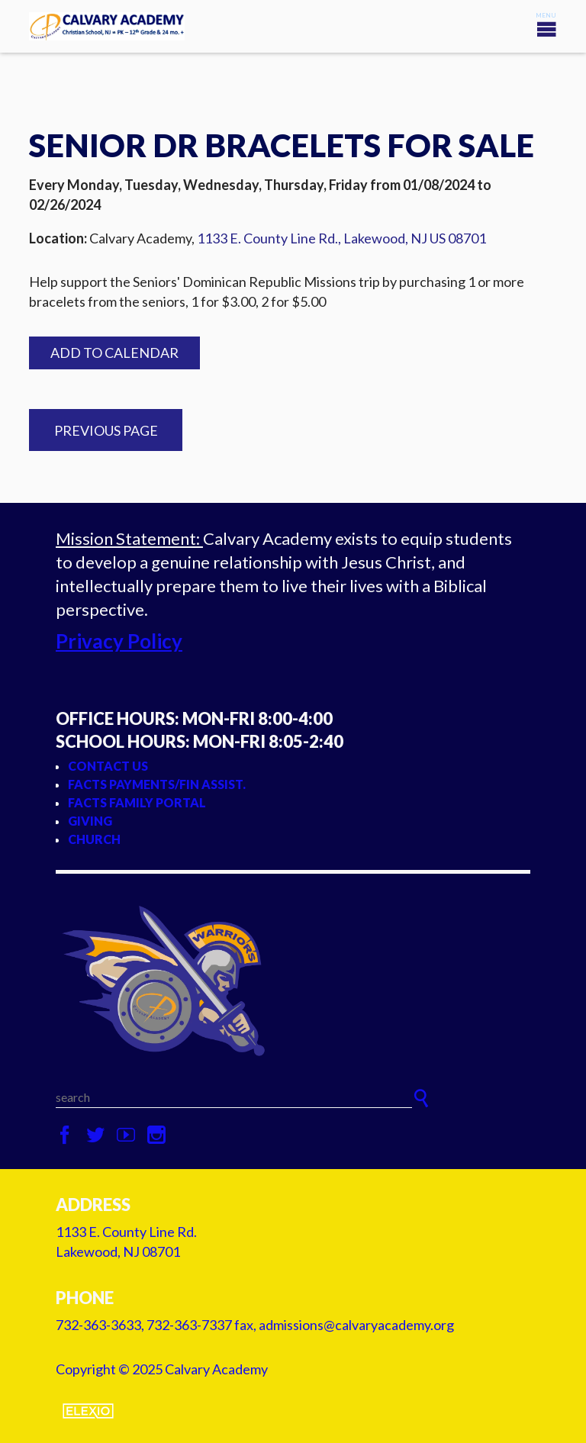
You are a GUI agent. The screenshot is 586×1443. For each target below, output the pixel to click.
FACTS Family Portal (137, 802)
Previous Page (106, 430)
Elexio (88, 1411)
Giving (90, 820)
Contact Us (108, 766)
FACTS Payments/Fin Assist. (157, 784)
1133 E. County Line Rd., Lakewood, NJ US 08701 (341, 238)
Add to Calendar (114, 352)
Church (94, 839)
